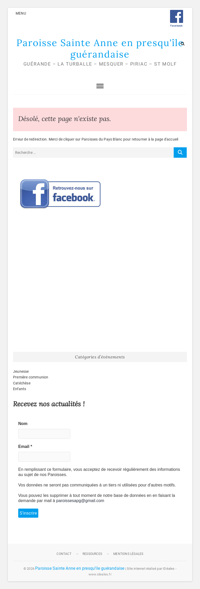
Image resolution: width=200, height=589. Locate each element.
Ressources (92, 554)
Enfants (19, 389)
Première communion (30, 377)
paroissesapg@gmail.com (80, 500)
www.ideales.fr (100, 574)
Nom (23, 423)
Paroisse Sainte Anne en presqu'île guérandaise (100, 48)
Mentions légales (128, 554)
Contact (64, 554)
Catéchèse (21, 383)
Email (25, 446)
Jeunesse (21, 371)
